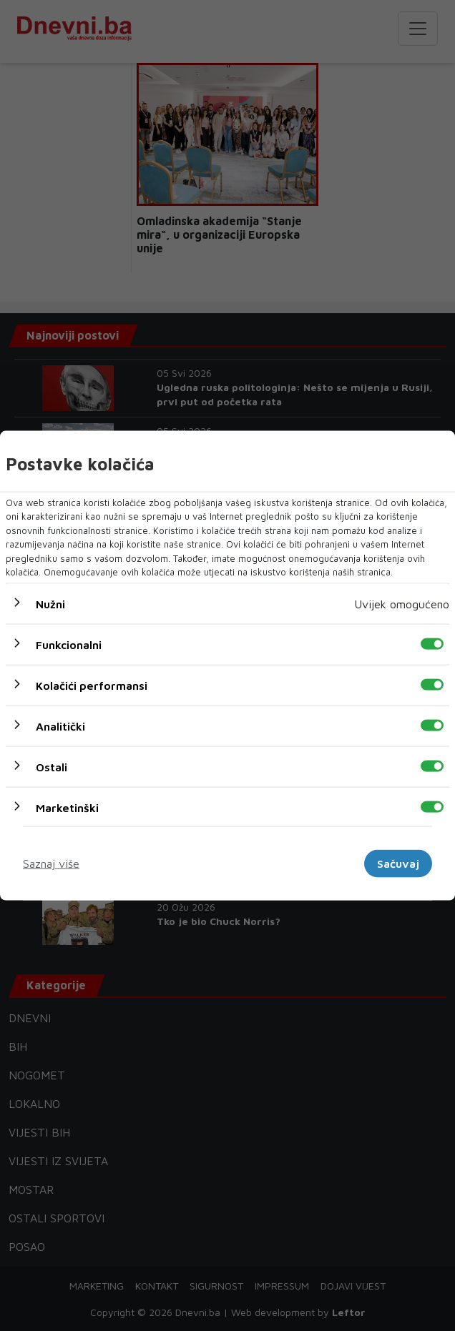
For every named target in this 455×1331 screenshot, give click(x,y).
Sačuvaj (398, 863)
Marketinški (67, 807)
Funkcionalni (69, 644)
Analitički (60, 725)
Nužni (50, 603)
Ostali (51, 766)
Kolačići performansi (91, 684)
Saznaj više (51, 863)
